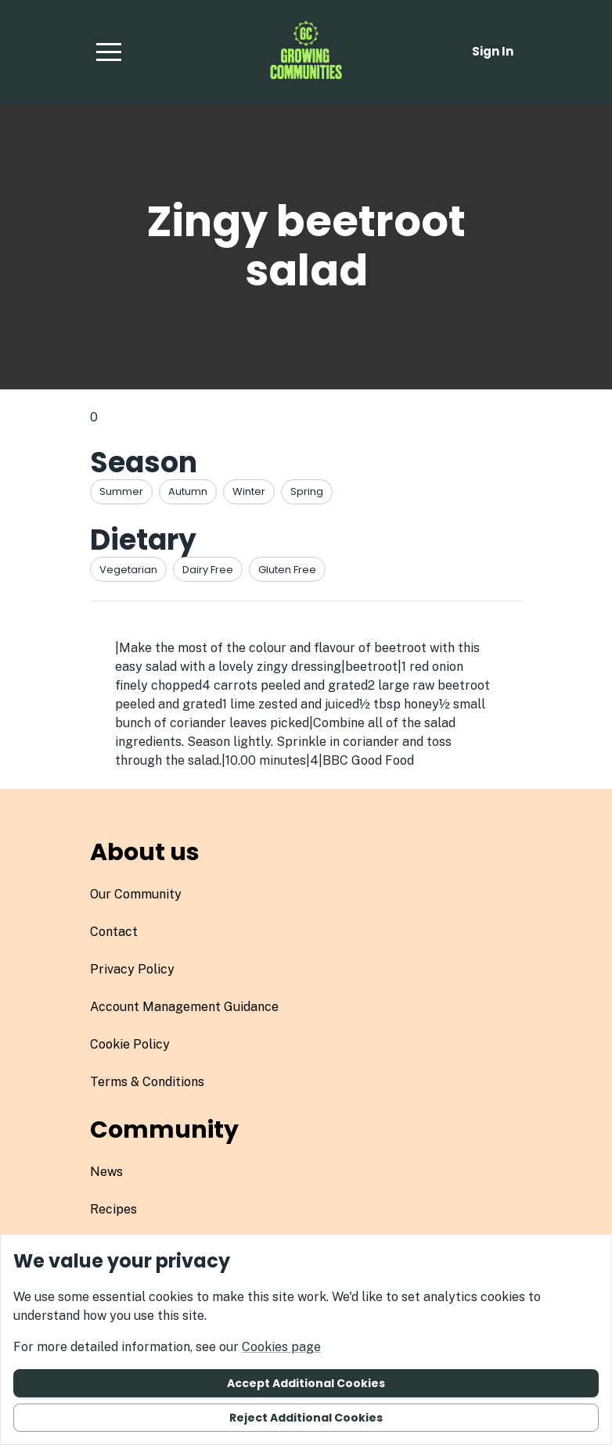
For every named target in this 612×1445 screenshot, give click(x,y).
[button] (109, 51)
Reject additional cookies (306, 1417)
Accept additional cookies (306, 1383)
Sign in (492, 51)
